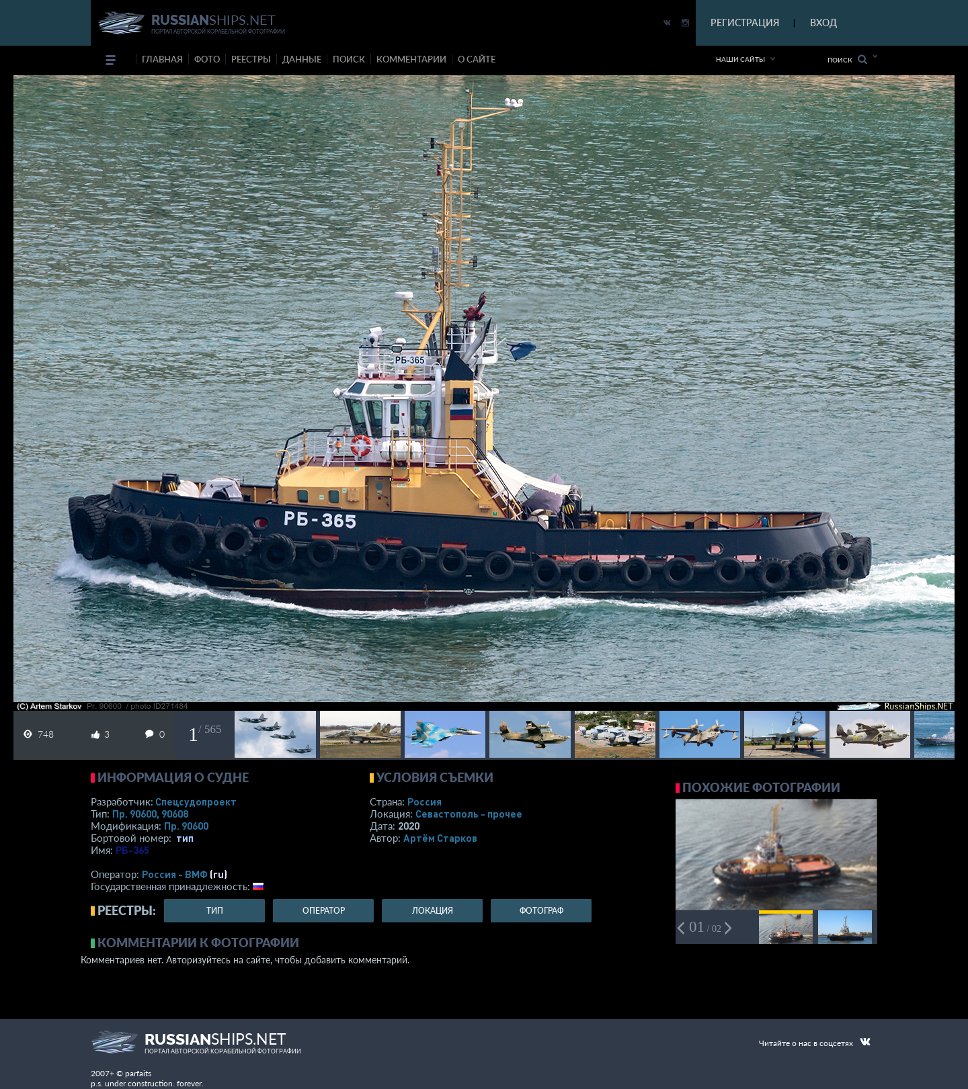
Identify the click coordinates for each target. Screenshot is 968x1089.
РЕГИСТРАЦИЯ (745, 22)
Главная (162, 59)
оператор (323, 911)
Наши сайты (740, 59)
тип (185, 838)
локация (432, 911)
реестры (251, 59)
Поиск (847, 59)
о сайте (476, 59)
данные (301, 59)
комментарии (411, 59)
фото (207, 59)
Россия (424, 801)
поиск (349, 59)
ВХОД (823, 22)
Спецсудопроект (196, 801)
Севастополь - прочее (468, 814)
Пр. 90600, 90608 (150, 814)
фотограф (541, 911)
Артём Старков (440, 838)
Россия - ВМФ (175, 874)
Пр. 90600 (186, 826)
